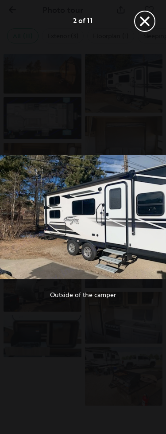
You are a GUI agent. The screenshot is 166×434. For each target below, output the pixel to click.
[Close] (144, 21)
